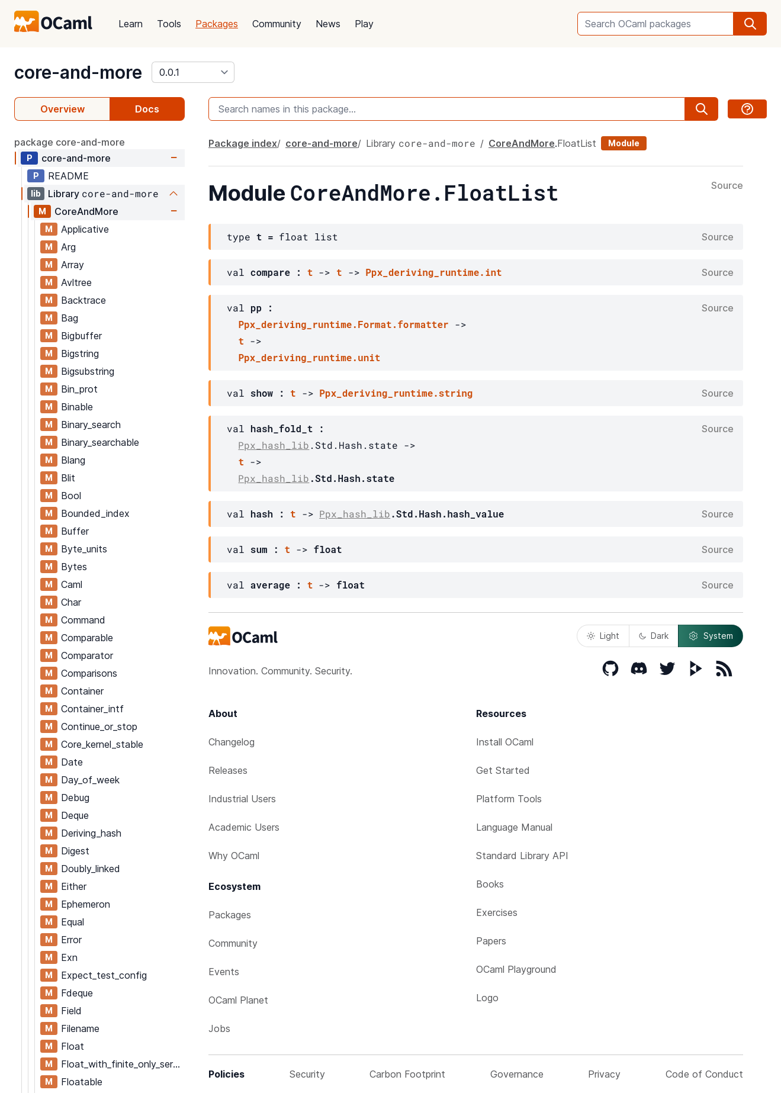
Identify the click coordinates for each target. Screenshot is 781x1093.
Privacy (604, 1074)
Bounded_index (95, 513)
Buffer (75, 531)
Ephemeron (85, 904)
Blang (73, 460)
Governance (517, 1074)
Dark (653, 636)
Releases (228, 770)
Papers (491, 941)
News (328, 24)
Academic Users (243, 827)
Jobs (219, 1028)
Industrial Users (242, 799)
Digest (75, 851)
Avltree (76, 282)
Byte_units (84, 549)
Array (72, 265)
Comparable (87, 638)
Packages (216, 24)
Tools (169, 24)
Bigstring (80, 353)
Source (727, 186)
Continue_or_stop (99, 726)
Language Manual (514, 827)
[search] (750, 24)
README (68, 176)
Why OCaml (233, 855)
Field (71, 1011)
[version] (193, 72)
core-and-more (78, 72)
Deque (75, 815)
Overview (62, 109)
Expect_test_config (104, 975)
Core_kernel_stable (102, 744)
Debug (75, 797)
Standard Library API (522, 855)
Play (364, 24)
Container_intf (92, 709)
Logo (487, 998)
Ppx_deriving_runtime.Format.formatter (343, 324)
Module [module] (623, 143)
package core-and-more (69, 142)
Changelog (231, 742)
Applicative (85, 229)
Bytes (74, 567)
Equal (72, 922)
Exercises (497, 912)
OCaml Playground (516, 969)
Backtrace (83, 300)
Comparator (87, 655)
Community (276, 24)
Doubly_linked (90, 869)
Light (603, 636)
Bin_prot (79, 389)
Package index (242, 143)
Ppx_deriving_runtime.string (396, 393)
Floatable (81, 1082)
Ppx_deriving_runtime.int (433, 272)
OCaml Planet (238, 1000)
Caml (71, 584)
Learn (130, 24)
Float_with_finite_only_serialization (122, 1064)
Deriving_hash (91, 833)
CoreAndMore (86, 211)
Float (72, 1046)
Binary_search (91, 424)
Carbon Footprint (407, 1074)
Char (71, 602)
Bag (69, 318)
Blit (68, 478)
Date (72, 762)
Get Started (503, 770)
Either (73, 886)
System (710, 636)
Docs (147, 109)
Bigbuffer (81, 336)
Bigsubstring (87, 371)
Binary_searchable (100, 442)
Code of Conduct (704, 1074)
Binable (77, 407)
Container (82, 691)
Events (223, 972)
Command (83, 620)
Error (71, 940)
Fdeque (77, 993)
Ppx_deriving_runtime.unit (309, 357)
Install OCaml (504, 742)
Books (490, 884)
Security (307, 1074)
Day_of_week (90, 780)
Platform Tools (509, 799)
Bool (71, 496)
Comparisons (89, 673)
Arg (68, 247)
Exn (69, 957)
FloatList (576, 143)
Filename (80, 1028)
